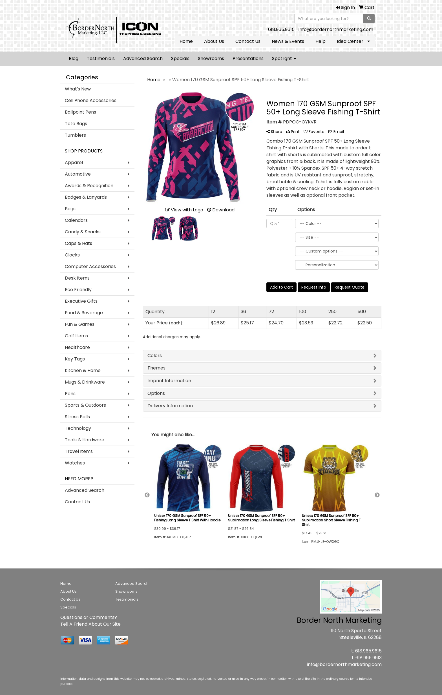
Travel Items (79, 451)
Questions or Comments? (88, 617)
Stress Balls (77, 416)
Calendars (76, 220)
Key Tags (75, 359)
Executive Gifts (81, 301)
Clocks (72, 255)
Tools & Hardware (84, 440)
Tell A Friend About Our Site (90, 624)
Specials (180, 58)
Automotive (78, 174)
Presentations (248, 58)
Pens (70, 393)
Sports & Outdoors (85, 405)
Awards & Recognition (89, 185)
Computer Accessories (90, 266)
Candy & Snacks (83, 232)
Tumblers (75, 135)
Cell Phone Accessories (90, 100)
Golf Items (76, 336)
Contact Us (247, 41)
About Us (214, 41)
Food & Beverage (84, 312)
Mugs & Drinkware (85, 382)
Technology (78, 428)
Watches (75, 463)
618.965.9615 (281, 29)
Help (320, 41)
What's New (78, 89)
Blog (73, 58)
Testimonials (101, 58)
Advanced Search (143, 58)
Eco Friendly (78, 289)
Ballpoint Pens (80, 112)
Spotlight (284, 58)
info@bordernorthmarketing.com (336, 29)
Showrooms (211, 58)
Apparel (74, 162)
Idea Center (350, 41)
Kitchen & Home (83, 370)
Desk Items (77, 278)
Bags (70, 208)
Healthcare (77, 347)
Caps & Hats (78, 243)
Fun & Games (79, 324)
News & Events (288, 41)
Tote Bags (76, 123)
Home (186, 41)
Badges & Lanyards (86, 197)
